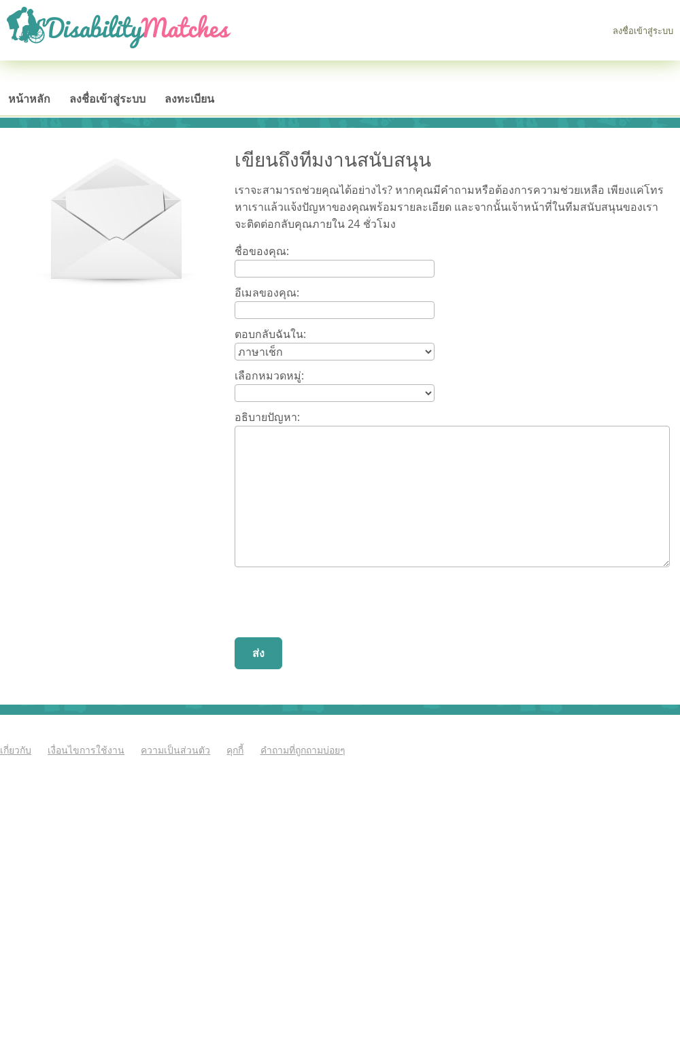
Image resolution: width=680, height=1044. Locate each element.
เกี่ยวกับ (15, 749)
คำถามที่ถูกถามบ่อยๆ (302, 749)
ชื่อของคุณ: (262, 250)
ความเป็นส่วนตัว (175, 749)
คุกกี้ (234, 749)
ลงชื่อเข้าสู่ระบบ (643, 30)
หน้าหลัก (29, 98)
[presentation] (338, 603)
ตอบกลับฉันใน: (270, 333)
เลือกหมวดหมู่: (269, 375)
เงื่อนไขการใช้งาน (86, 749)
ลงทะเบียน (189, 98)
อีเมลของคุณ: (267, 292)
